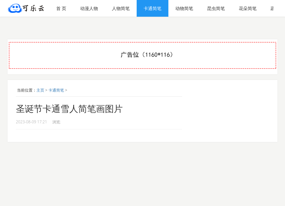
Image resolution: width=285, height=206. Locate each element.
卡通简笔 (152, 8)
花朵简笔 (248, 8)
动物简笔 (184, 8)
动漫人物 (89, 8)
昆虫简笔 (216, 8)
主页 (40, 90)
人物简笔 (121, 8)
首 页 (61, 8)
